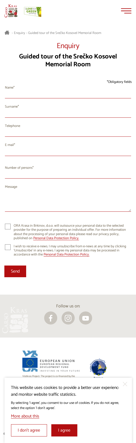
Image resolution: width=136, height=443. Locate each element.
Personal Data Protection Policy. (56, 238)
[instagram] (68, 318)
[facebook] (50, 318)
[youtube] (85, 318)
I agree (64, 430)
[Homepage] (10, 10)
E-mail (9, 145)
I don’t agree (29, 430)
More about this (25, 416)
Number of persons (18, 168)
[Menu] (126, 10)
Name (9, 88)
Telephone (12, 126)
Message (11, 187)
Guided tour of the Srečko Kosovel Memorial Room (64, 33)
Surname (11, 107)
